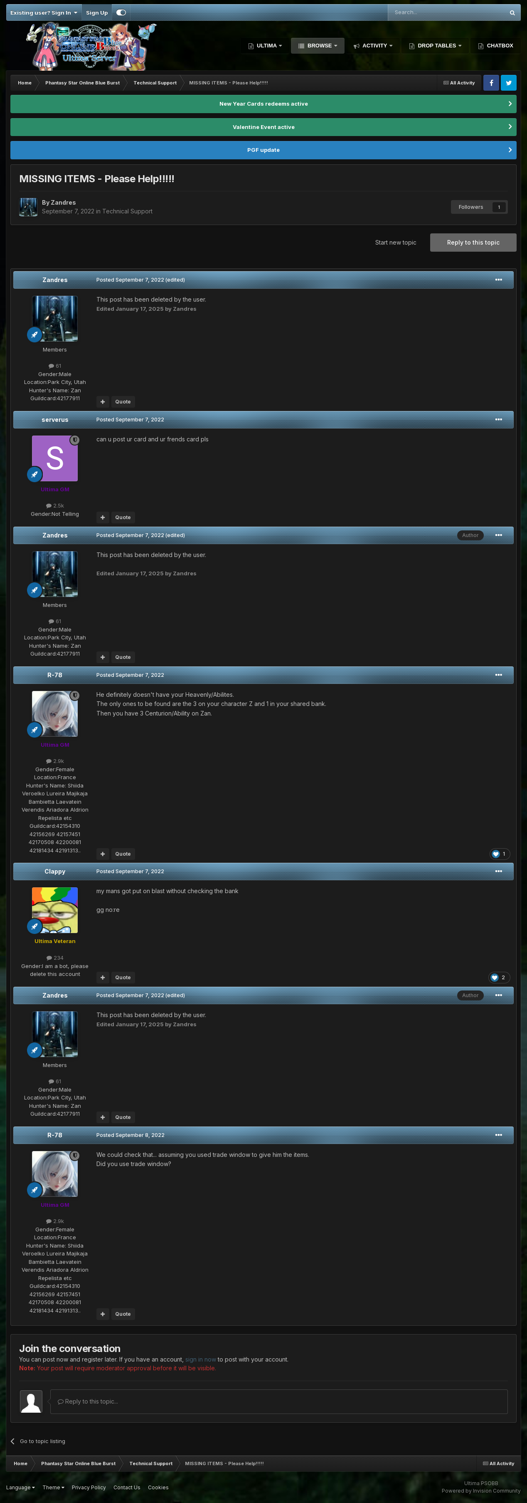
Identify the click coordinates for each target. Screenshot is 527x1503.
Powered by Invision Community (481, 1491)
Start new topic (395, 242)
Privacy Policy (89, 1487)
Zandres (55, 279)
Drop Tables (437, 45)
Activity (375, 45)
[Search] (425, 12)
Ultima (267, 45)
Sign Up (97, 12)
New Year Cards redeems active (263, 103)
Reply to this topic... (88, 1401)
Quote (123, 402)
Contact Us (126, 1487)
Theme (53, 1487)
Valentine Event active (264, 127)
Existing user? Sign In (43, 12)
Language (20, 1487)
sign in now (200, 1359)
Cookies (158, 1487)
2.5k (55, 505)
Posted (130, 280)
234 (55, 957)
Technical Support (127, 211)
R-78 (54, 674)
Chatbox (499, 45)
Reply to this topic (473, 242)
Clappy (54, 871)
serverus (55, 419)
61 (55, 365)
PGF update (263, 149)
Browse (319, 45)
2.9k (55, 761)
